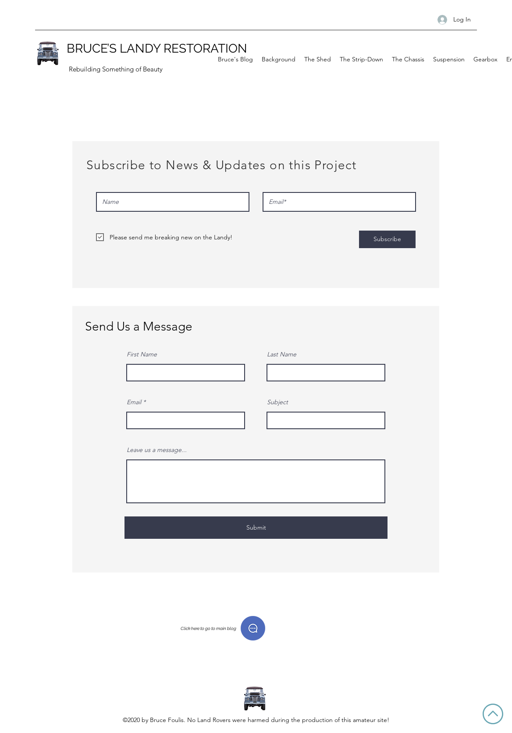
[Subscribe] (387, 239)
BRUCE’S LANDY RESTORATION (157, 48)
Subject (277, 402)
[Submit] (256, 527)
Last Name (281, 354)
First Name (142, 354)
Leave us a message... (157, 450)
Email (134, 402)
